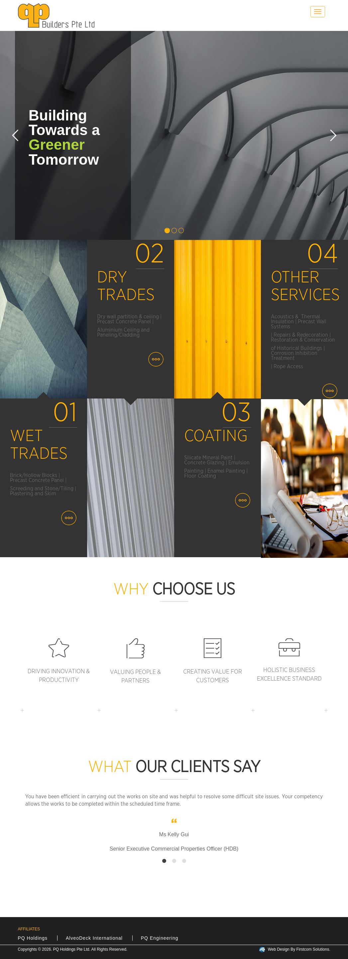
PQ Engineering (159, 938)
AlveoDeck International (94, 938)
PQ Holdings (33, 938)
